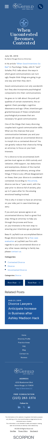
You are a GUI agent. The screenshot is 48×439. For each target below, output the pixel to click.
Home (24, 335)
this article (32, 181)
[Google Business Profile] (29, 407)
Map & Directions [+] (24, 388)
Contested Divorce (16, 262)
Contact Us (24, 354)
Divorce (11, 266)
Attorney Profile (24, 339)
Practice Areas (24, 343)
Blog (24, 350)
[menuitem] (13, 431)
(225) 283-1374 (24, 398)
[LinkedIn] (19, 407)
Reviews (24, 357)
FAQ (24, 346)
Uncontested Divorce (17, 270)
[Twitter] (24, 407)
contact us (16, 251)
